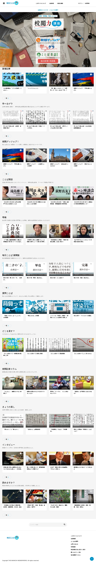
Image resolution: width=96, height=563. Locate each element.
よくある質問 (74, 541)
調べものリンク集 (75, 552)
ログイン (80, 3)
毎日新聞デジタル (75, 555)
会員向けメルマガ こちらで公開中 (48, 10)
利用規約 (73, 546)
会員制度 (51, 3)
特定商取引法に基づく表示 (78, 549)
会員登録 (87, 3)
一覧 (6, 98)
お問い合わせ (74, 544)
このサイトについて (41, 3)
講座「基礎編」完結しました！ (48, 16)
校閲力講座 (60, 3)
